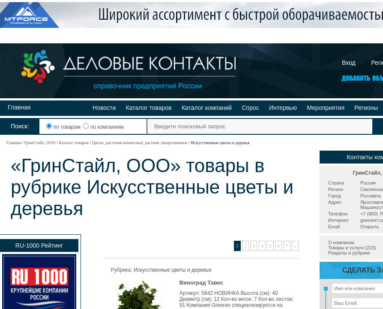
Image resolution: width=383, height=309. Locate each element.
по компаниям (103, 127)
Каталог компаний (207, 107)
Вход (349, 62)
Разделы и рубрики (349, 252)
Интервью (283, 107)
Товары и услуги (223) (352, 247)
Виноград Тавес (202, 282)
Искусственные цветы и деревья (172, 270)
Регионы (366, 107)
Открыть (369, 226)
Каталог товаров (149, 107)
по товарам (64, 127)
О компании (341, 242)
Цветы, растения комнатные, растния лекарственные (140, 142)
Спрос (250, 107)
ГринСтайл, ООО (39, 142)
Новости (104, 107)
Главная (19, 107)
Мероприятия (325, 107)
